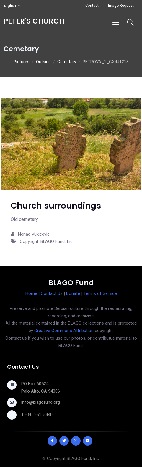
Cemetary (66, 61)
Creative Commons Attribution (64, 330)
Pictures (22, 61)
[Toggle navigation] (116, 22)
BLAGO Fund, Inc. (83, 458)
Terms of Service (100, 293)
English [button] (10, 5)
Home (31, 293)
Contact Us (52, 293)
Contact (92, 5)
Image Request (121, 5)
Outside (43, 61)
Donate (73, 293)
